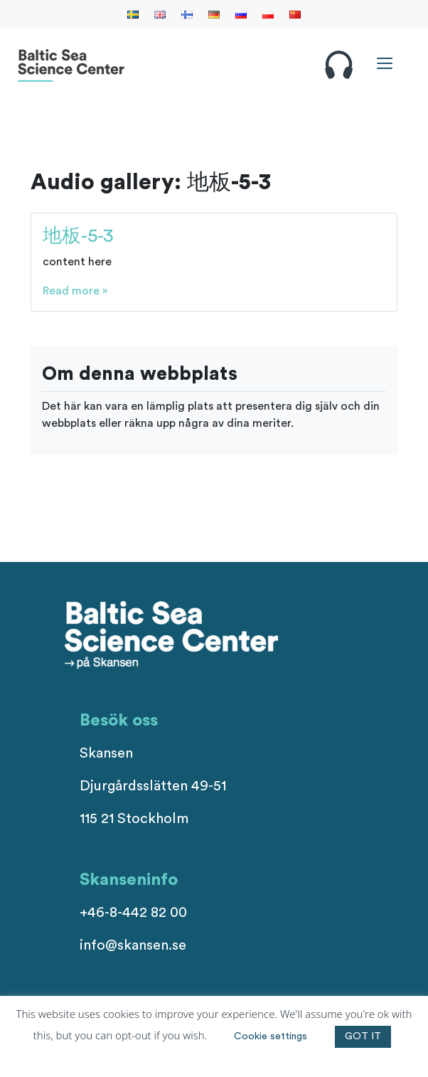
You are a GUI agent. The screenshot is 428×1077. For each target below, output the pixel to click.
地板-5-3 (78, 235)
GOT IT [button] (363, 1036)
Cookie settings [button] (270, 1036)
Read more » (75, 291)
